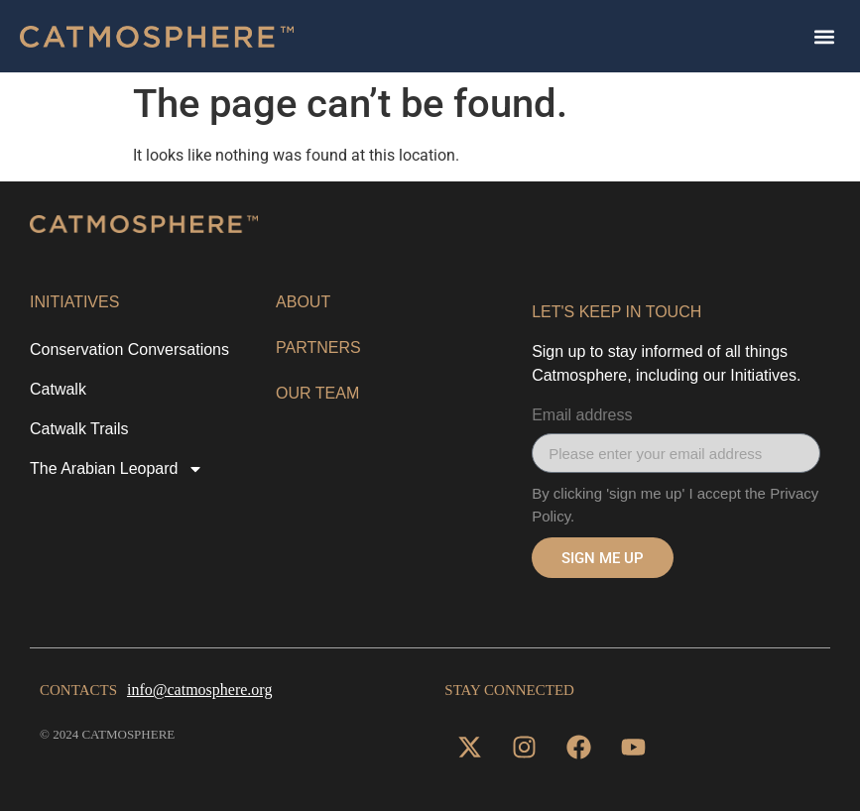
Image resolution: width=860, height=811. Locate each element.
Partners (318, 347)
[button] (823, 36)
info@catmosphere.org (199, 689)
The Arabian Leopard (116, 469)
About (303, 301)
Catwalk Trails (79, 428)
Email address (582, 415)
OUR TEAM (317, 393)
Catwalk (58, 389)
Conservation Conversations (129, 349)
